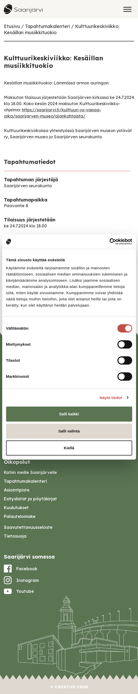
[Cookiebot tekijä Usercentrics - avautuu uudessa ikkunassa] (109, 241)
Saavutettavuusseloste (28, 527)
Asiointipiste (17, 490)
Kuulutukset (16, 507)
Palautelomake (19, 516)
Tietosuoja (15, 536)
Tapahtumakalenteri (47, 26)
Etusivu (12, 26)
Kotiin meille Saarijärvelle (30, 472)
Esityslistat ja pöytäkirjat (30, 498)
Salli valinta (69, 431)
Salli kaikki (69, 414)
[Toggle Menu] (127, 9)
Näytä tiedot (111, 397)
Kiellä (69, 448)
